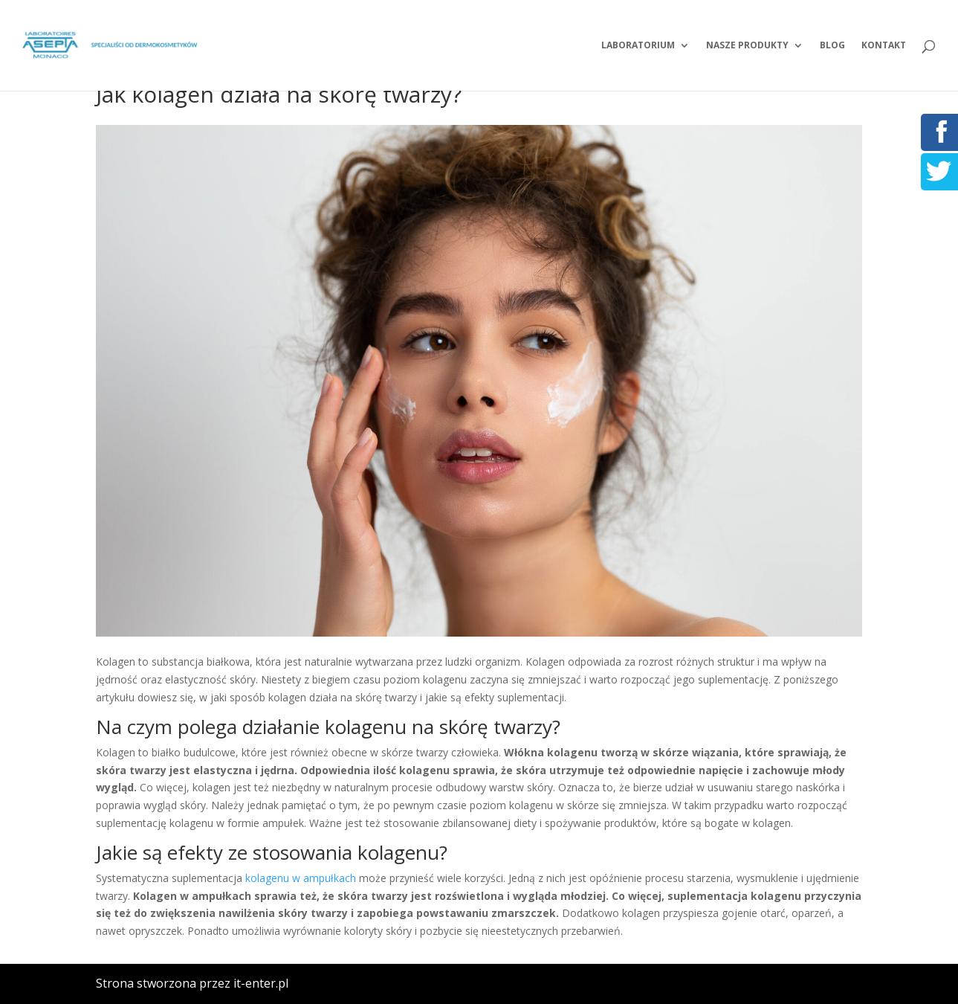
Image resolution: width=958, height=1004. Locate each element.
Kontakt (883, 45)
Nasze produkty (747, 45)
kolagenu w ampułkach (300, 878)
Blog (832, 45)
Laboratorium (638, 45)
